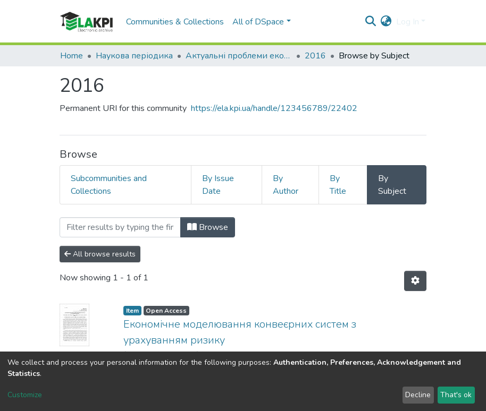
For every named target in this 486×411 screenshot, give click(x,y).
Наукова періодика (134, 56)
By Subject (392, 185)
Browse (207, 227)
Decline (418, 395)
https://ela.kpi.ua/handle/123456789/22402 (274, 108)
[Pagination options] (415, 281)
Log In (407, 22)
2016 (315, 56)
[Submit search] (371, 21)
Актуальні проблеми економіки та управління (239, 56)
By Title (338, 185)
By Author (285, 185)
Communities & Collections (175, 22)
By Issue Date (218, 185)
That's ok (456, 395)
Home (71, 56)
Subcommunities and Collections (109, 185)
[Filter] (120, 227)
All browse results (100, 254)
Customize (24, 395)
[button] (386, 21)
